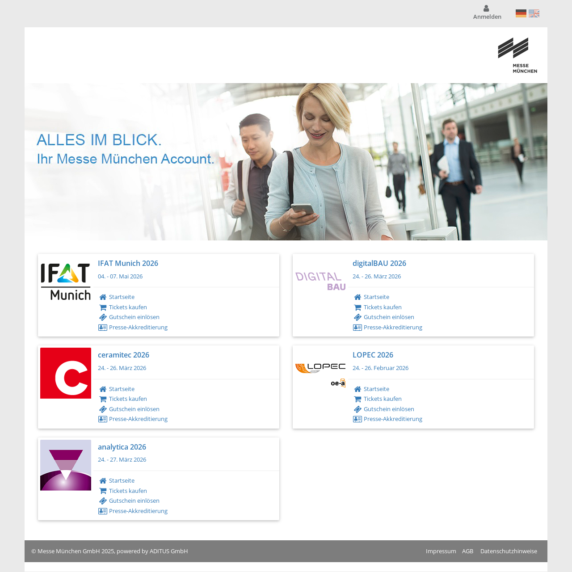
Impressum (441, 551)
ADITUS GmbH (169, 551)
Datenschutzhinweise (508, 551)
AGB (467, 551)
